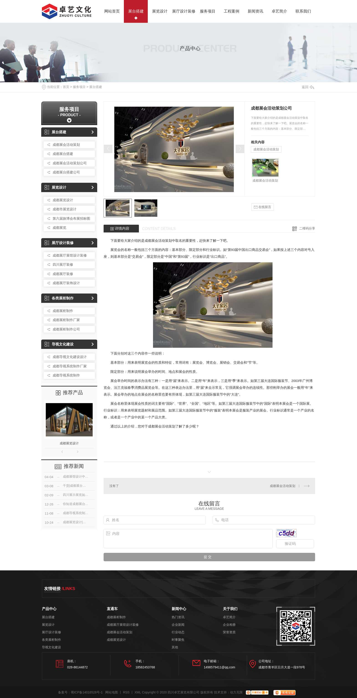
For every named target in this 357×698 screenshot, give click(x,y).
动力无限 (236, 692)
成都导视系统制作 (66, 375)
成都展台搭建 (63, 154)
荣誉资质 (229, 632)
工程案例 (231, 11)
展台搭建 (136, 11)
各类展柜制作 (59, 298)
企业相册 (229, 624)
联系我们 (303, 11)
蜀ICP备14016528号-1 (87, 692)
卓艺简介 (279, 11)
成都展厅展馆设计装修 (70, 255)
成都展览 (59, 227)
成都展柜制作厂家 (66, 320)
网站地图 (111, 692)
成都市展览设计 (64, 209)
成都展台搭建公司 (66, 172)
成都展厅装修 (63, 274)
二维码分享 (307, 228)
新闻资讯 (255, 11)
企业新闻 (178, 624)
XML (138, 692)
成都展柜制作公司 (66, 329)
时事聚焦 (178, 639)
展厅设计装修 (183, 11)
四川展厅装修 (63, 264)
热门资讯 (178, 617)
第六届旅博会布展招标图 (71, 218)
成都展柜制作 (63, 311)
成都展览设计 (63, 200)
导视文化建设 (59, 344)
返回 (308, 87)
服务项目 (207, 11)
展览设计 (160, 11)
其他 (175, 647)
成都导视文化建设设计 (70, 357)
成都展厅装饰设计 (66, 283)
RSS (126, 692)
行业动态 (178, 632)
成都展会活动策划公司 (70, 163)
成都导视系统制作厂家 (70, 366)
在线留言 (262, 207)
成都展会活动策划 (66, 145)
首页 (66, 87)
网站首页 (112, 11)
